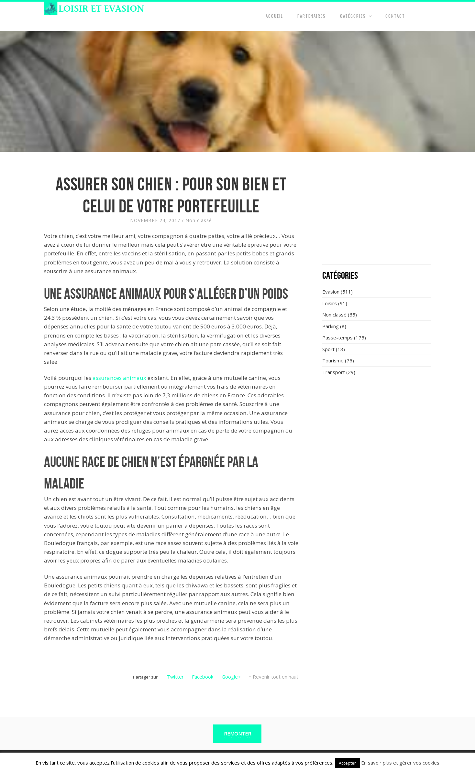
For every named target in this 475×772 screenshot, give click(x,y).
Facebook (202, 676)
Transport (333, 372)
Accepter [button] (347, 763)
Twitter (175, 676)
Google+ (231, 676)
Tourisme (333, 360)
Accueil (274, 16)
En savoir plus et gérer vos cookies (400, 762)
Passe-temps (337, 337)
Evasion (330, 291)
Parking (330, 326)
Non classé (198, 220)
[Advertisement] (376, 211)
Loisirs (329, 303)
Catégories (353, 16)
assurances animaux (119, 377)
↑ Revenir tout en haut (273, 676)
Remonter (237, 733)
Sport (328, 349)
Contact (395, 16)
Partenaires (311, 16)
